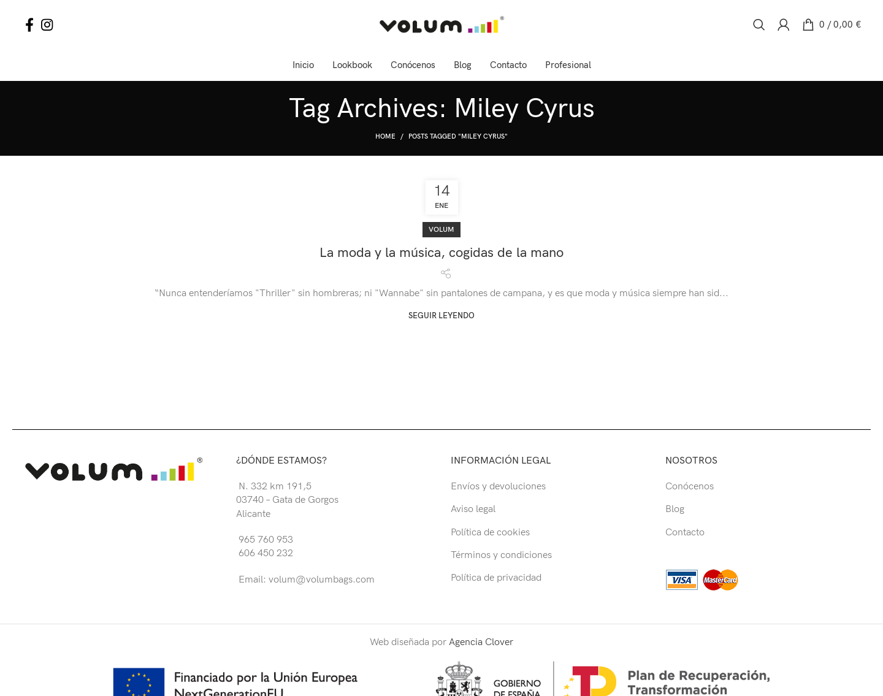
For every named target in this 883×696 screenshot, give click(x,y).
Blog (674, 509)
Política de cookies (490, 532)
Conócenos (689, 486)
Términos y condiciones (501, 555)
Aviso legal (473, 509)
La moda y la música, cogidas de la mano (441, 253)
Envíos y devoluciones (498, 486)
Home (385, 136)
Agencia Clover (481, 642)
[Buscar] (759, 24)
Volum (441, 229)
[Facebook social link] (29, 24)
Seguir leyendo (441, 316)
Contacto (685, 532)
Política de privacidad (496, 578)
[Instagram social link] (46, 24)
